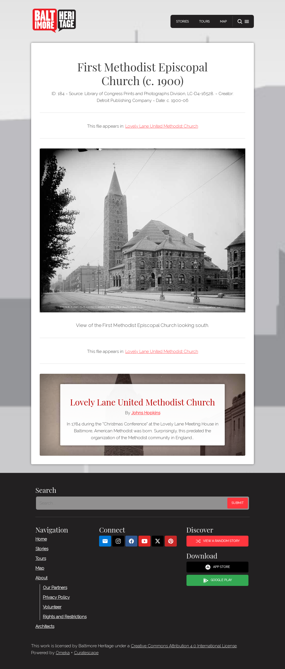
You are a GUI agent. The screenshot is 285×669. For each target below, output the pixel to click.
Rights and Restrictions (65, 616)
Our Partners (55, 587)
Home (41, 538)
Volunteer (52, 606)
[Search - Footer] (132, 503)
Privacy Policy (56, 597)
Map (223, 21)
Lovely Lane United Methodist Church (161, 126)
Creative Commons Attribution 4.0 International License (184, 645)
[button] (243, 21)
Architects (44, 626)
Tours (204, 21)
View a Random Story (217, 541)
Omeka (63, 652)
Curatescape (86, 652)
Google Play (217, 580)
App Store (217, 567)
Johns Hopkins (145, 412)
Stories (182, 21)
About (41, 577)
